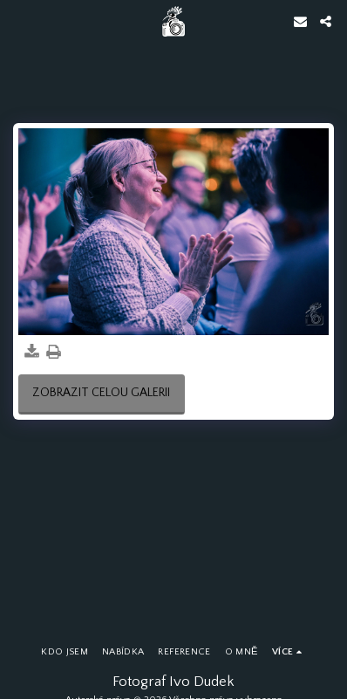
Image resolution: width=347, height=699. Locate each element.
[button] (19, 21)
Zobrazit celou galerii (101, 393)
